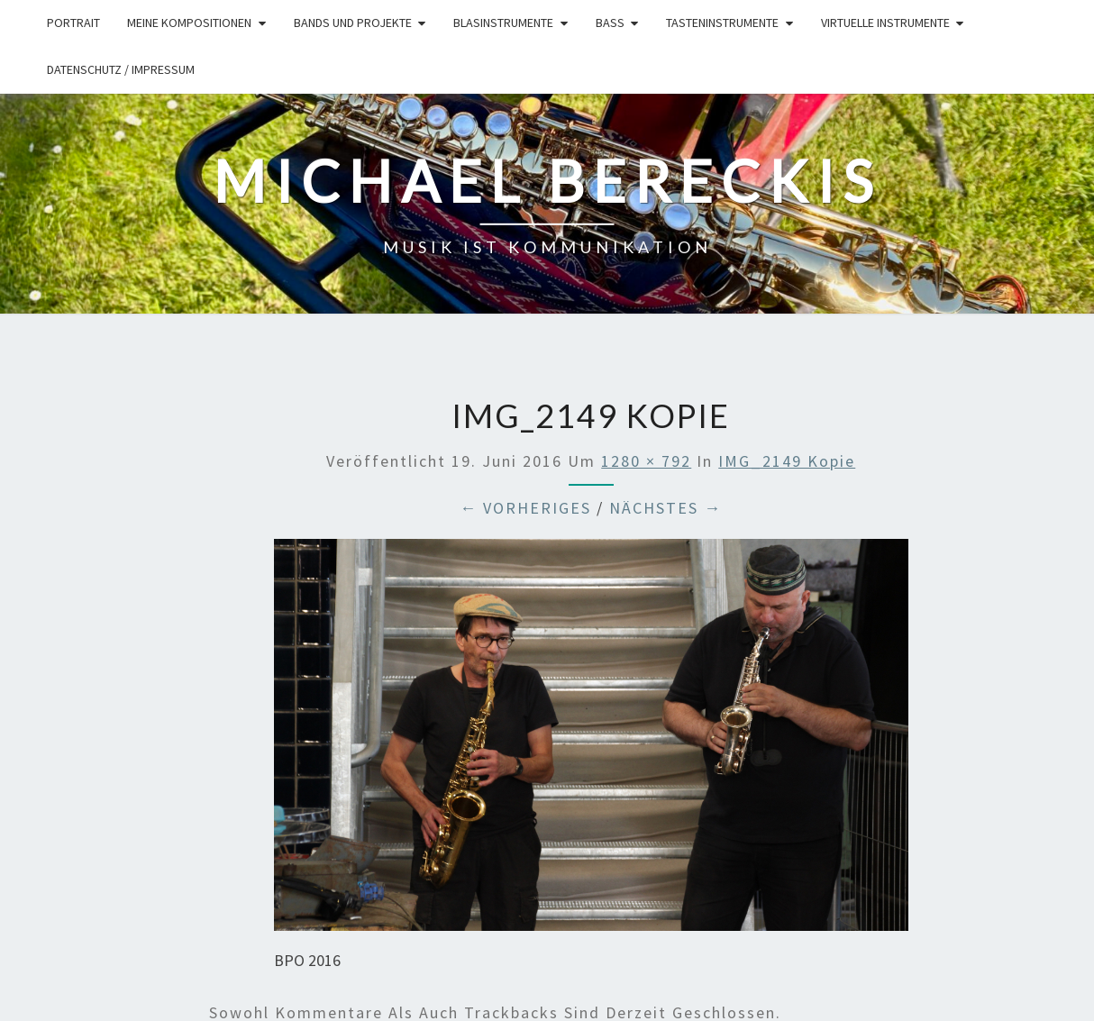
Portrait (73, 22)
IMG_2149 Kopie (786, 461)
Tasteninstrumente (722, 22)
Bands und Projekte (353, 22)
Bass (610, 22)
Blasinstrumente (503, 22)
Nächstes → (665, 507)
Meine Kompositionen (189, 22)
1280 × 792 (646, 461)
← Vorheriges (525, 507)
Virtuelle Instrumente (885, 22)
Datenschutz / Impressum (121, 69)
